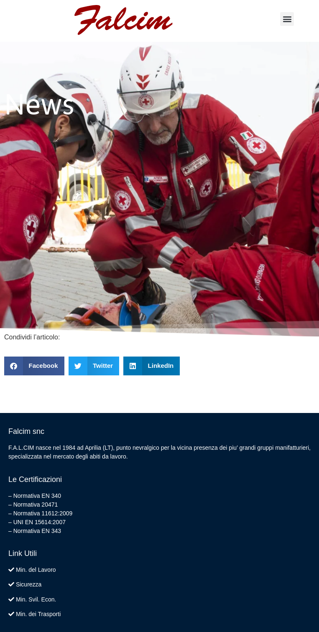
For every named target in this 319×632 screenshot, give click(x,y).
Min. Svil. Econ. (36, 599)
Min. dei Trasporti (38, 614)
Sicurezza (28, 584)
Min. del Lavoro (36, 569)
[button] (287, 19)
